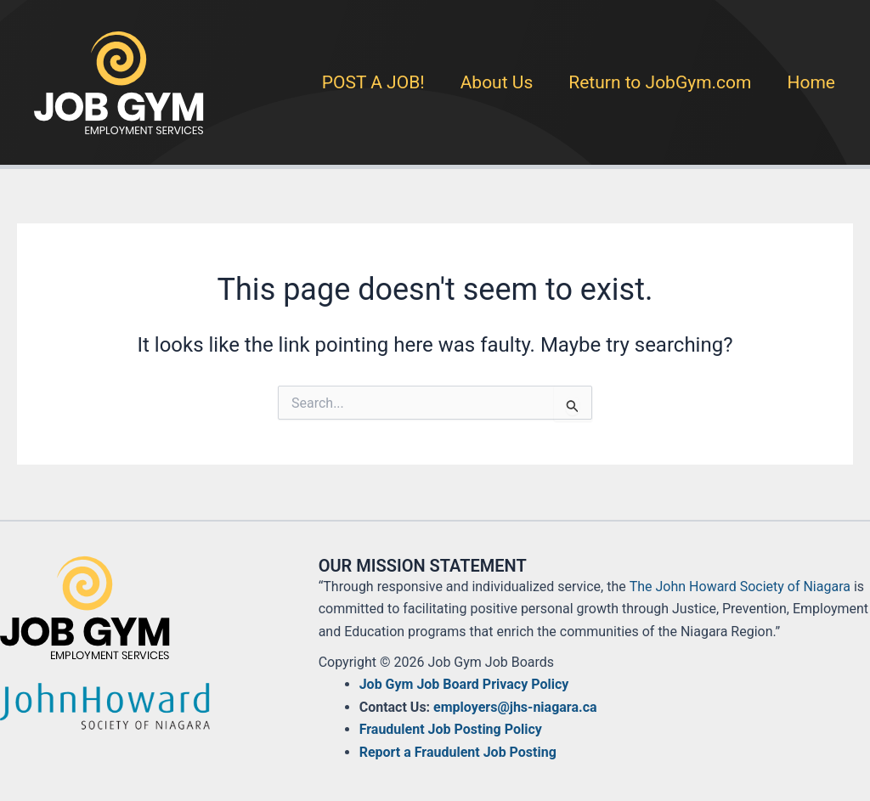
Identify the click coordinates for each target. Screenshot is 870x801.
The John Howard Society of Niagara (740, 586)
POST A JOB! (373, 82)
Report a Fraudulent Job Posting (457, 752)
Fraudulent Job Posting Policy (450, 729)
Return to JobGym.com (659, 82)
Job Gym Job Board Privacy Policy (464, 684)
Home (811, 82)
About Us (497, 82)
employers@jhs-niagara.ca (514, 707)
